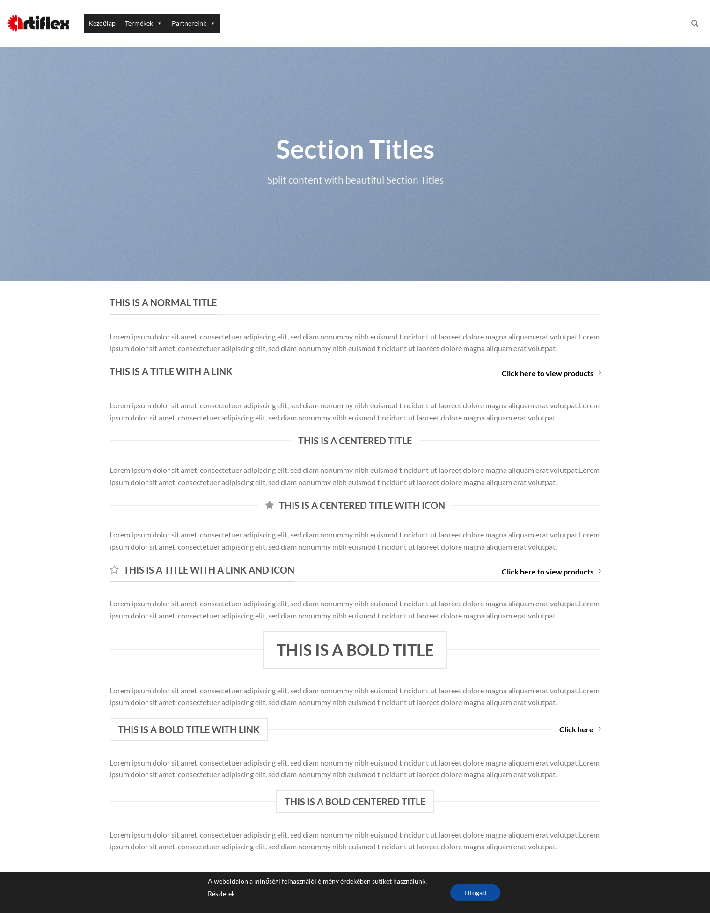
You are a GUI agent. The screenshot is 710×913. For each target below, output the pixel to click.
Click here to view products (551, 372)
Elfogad (475, 893)
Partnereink (194, 23)
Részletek (221, 894)
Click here (580, 729)
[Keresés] (695, 23)
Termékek (143, 23)
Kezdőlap (102, 23)
